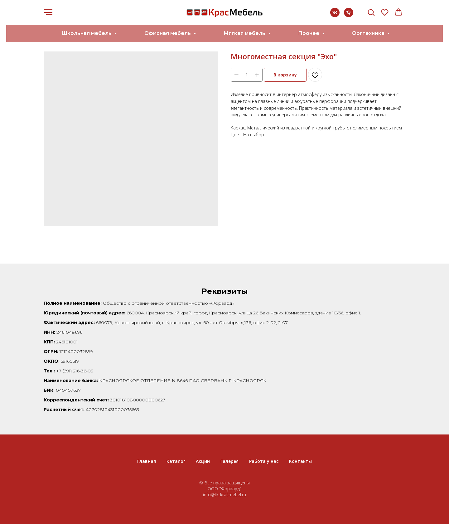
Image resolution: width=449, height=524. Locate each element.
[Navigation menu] (48, 12)
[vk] (335, 15)
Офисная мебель (168, 33)
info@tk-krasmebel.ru (224, 494)
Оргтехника (369, 33)
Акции (203, 461)
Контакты (300, 461)
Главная (146, 461)
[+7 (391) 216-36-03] (348, 15)
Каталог (176, 461)
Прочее (309, 33)
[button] (371, 12)
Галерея (229, 461)
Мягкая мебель (245, 33)
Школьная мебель (87, 33)
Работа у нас (263, 461)
